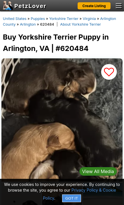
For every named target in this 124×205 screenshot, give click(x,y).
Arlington (28, 24)
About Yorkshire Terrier (80, 24)
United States (14, 18)
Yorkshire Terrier (63, 18)
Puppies (38, 18)
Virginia (89, 18)
